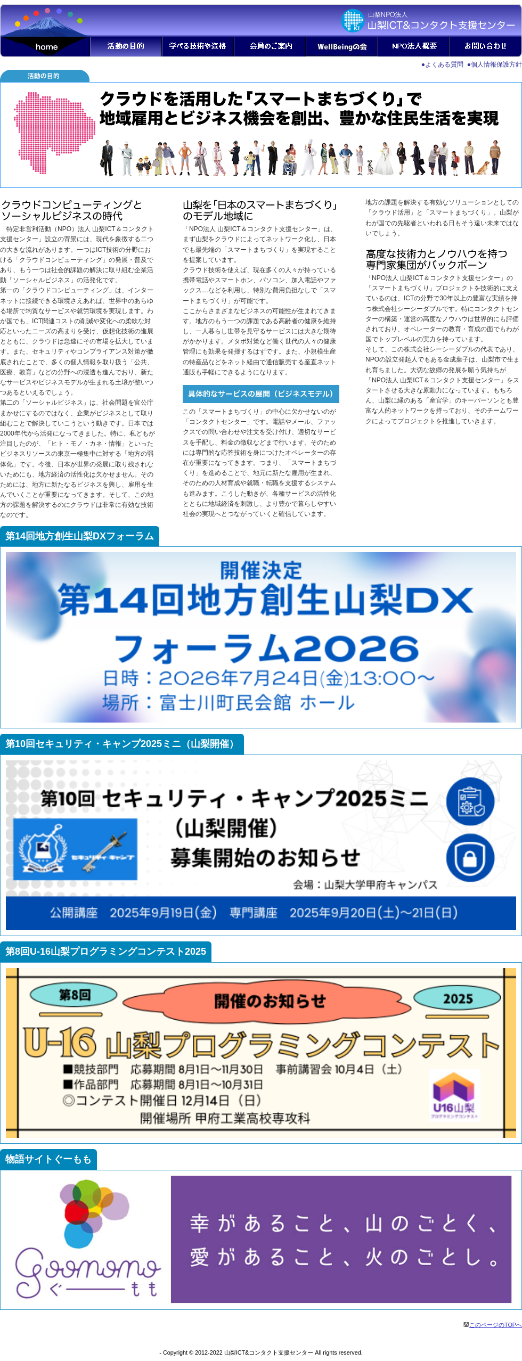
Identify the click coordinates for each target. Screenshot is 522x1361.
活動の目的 (126, 47)
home (45, 47)
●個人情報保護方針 (494, 64)
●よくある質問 (442, 64)
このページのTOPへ (492, 1325)
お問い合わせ (486, 47)
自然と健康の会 (342, 47)
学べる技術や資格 (198, 47)
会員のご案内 (270, 47)
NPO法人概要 (414, 47)
